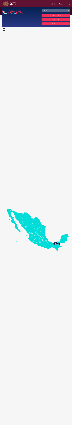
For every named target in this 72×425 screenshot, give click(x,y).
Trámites (53, 4)
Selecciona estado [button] (59, 15)
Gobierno (62, 4)
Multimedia (55, 24)
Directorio (55, 19)
